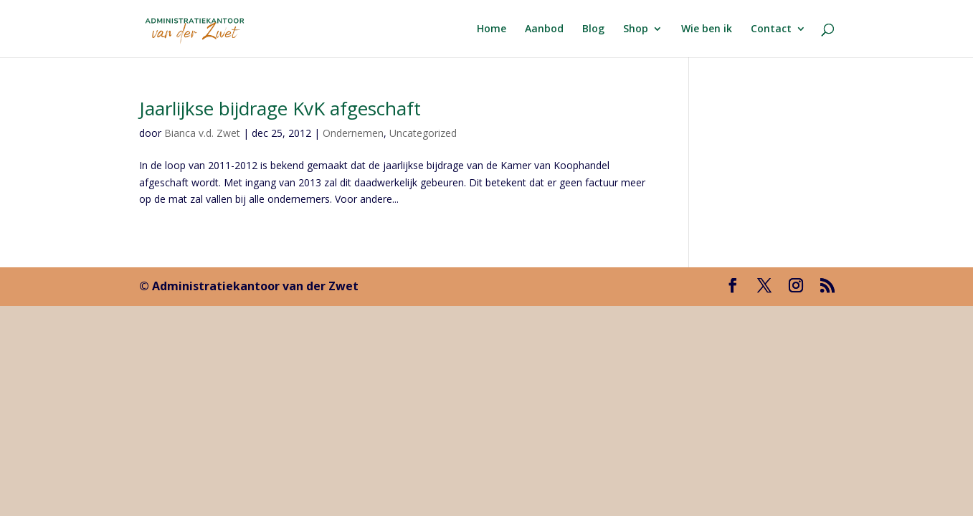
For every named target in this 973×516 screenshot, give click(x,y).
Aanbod (544, 29)
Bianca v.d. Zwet (202, 133)
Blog (593, 29)
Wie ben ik (706, 29)
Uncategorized (423, 133)
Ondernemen (353, 133)
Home (491, 29)
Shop (635, 29)
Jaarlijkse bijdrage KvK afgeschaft (280, 108)
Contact (771, 29)
